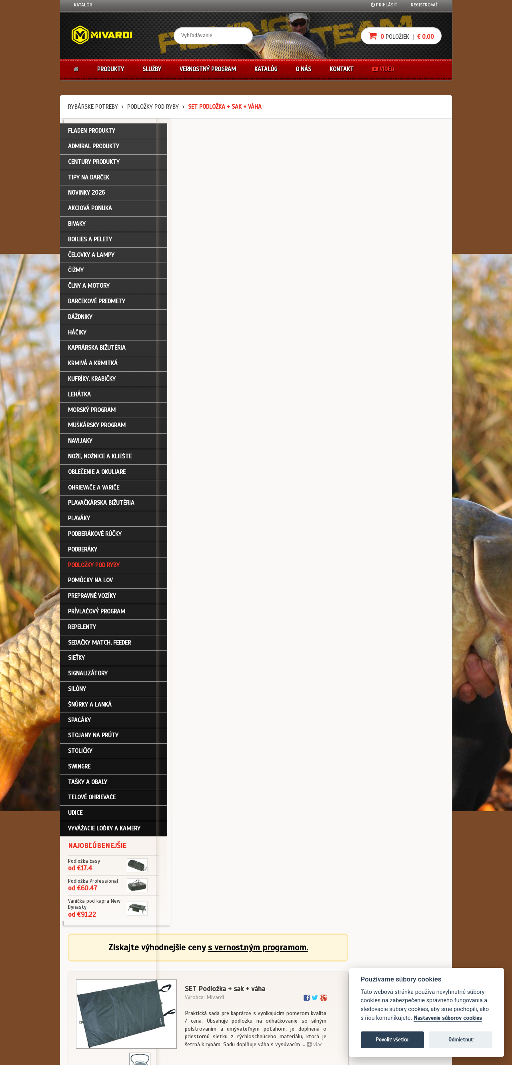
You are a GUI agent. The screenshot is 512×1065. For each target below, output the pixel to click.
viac (410, 237)
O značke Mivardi (220, 986)
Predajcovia (215, 997)
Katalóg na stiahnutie (226, 965)
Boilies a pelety (90, 243)
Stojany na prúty (93, 739)
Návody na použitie (95, 1008)
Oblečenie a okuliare (97, 475)
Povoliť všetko (392, 1039)
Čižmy (76, 274)
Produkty (110, 69)
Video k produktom (94, 1019)
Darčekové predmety (96, 305)
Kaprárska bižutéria (97, 351)
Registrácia (86, 976)
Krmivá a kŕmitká (93, 367)
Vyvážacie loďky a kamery (104, 832)
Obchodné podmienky (161, 965)
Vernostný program (208, 69)
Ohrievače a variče (93, 491)
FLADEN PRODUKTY (91, 134)
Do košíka (417, 370)
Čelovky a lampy (91, 258)
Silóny (77, 692)
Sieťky (76, 661)
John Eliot (146, 1054)
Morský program (92, 413)
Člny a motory (89, 289)
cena (394, 332)
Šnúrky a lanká (90, 708)
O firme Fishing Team (224, 976)
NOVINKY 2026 (86, 196)
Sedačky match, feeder (99, 646)
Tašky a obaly (87, 785)
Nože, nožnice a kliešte (100, 460)
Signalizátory (88, 677)
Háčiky (77, 336)
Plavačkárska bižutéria (101, 506)
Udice (75, 816)
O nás (303, 69)
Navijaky (80, 444)
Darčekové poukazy (287, 965)
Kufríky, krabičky (92, 382)
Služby (151, 69)
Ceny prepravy (89, 1029)
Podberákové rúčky (95, 537)
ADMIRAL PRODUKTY (93, 149)
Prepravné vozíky (92, 599)
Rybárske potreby (93, 106)
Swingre (79, 770)
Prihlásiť (384, 5)
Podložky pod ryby (153, 106)
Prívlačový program (96, 615)
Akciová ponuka (90, 212)
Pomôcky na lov (90, 584)
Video (383, 69)
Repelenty (82, 630)
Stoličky (80, 754)
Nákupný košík (89, 986)
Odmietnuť (460, 1039)
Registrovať (424, 5)
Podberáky (82, 553)
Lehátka (79, 398)
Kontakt (342, 69)
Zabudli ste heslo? (94, 997)
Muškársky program (97, 429)
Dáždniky (80, 320)
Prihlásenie (86, 965)
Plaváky (79, 522)
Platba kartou (281, 986)
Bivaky (77, 227)
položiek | (401, 35)
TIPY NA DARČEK (88, 181)
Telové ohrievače (92, 801)
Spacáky (79, 723)
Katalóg (83, 5)
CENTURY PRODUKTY (94, 165)
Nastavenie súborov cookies (448, 1018)
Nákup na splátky (285, 976)
